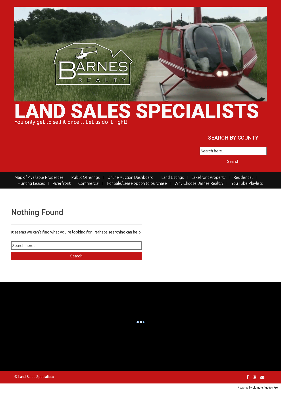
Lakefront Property (209, 177)
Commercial (88, 183)
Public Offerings (85, 177)
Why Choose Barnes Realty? (199, 183)
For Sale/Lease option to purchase (137, 183)
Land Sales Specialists (136, 111)
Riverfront (62, 183)
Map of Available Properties (39, 177)
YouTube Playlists (247, 183)
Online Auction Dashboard (131, 177)
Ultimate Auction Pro (265, 387)
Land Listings (172, 177)
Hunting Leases (31, 183)
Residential (243, 177)
